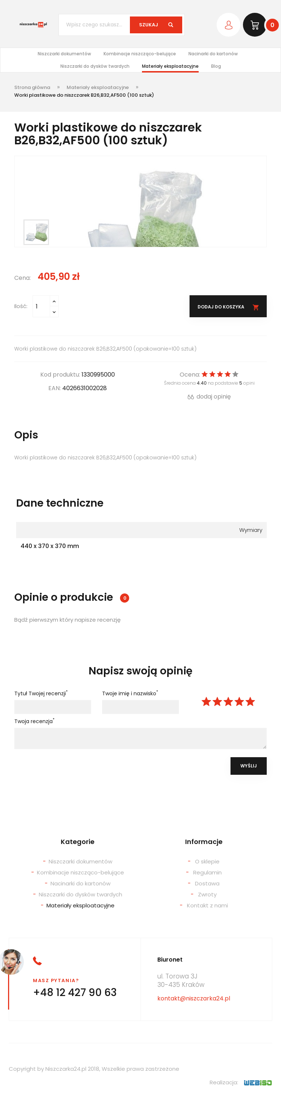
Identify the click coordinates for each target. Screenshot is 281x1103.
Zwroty (207, 894)
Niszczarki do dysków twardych (95, 66)
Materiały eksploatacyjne (170, 66)
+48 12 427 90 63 (75, 992)
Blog (216, 66)
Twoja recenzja (34, 721)
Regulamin (207, 872)
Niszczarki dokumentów (64, 54)
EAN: (54, 388)
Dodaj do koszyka (222, 307)
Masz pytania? (56, 980)
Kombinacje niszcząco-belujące (140, 54)
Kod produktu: (60, 374)
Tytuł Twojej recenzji (41, 693)
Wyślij (248, 766)
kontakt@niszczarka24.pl (193, 998)
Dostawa (207, 883)
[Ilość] (41, 306)
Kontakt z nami (207, 905)
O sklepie (207, 861)
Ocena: (190, 374)
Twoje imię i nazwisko (130, 693)
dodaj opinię (209, 396)
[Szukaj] (122, 25)
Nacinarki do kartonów (213, 54)
